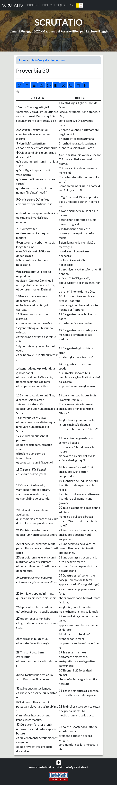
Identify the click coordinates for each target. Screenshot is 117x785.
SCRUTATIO (12, 5)
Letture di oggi (96, 31)
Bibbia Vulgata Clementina (47, 60)
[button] (81, 5)
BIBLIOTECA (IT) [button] (53, 5)
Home (22, 60)
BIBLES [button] (32, 5)
